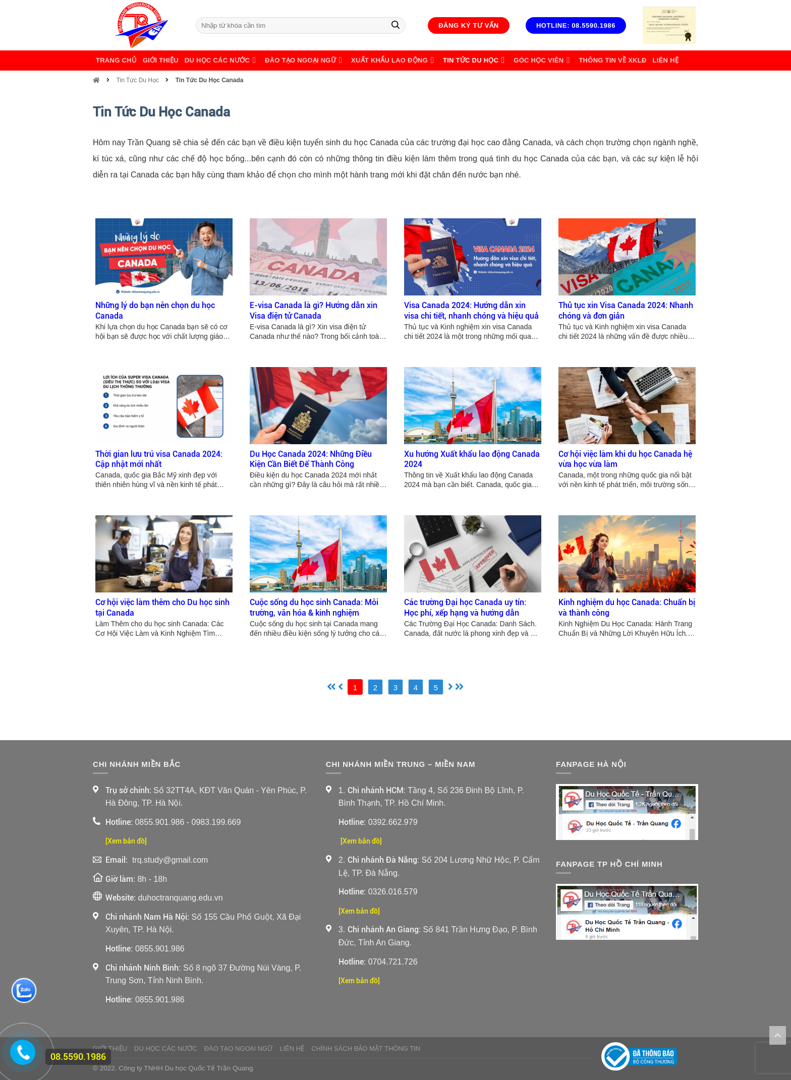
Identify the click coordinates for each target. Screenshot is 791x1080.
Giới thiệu (161, 60)
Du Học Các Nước (222, 60)
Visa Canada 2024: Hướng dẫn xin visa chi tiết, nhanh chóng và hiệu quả (471, 311)
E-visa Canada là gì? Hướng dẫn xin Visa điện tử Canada (313, 311)
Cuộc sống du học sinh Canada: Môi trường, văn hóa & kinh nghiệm (314, 607)
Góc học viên (543, 60)
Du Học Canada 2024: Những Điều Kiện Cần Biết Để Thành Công (311, 459)
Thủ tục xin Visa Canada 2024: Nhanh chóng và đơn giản (625, 311)
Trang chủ (116, 60)
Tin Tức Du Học (475, 60)
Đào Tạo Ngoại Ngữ (305, 60)
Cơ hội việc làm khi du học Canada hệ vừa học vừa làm (625, 459)
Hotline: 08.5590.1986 (575, 25)
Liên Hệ (666, 60)
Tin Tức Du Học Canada (210, 80)
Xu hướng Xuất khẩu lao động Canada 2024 (472, 459)
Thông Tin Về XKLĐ (612, 60)
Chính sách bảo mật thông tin (365, 1048)
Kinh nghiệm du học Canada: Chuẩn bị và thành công (626, 607)
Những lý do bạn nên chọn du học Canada (155, 311)
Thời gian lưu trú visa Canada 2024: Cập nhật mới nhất (158, 459)
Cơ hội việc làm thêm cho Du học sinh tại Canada (162, 607)
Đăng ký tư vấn (468, 25)
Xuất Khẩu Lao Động (394, 60)
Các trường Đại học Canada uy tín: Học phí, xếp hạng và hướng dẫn (465, 607)
